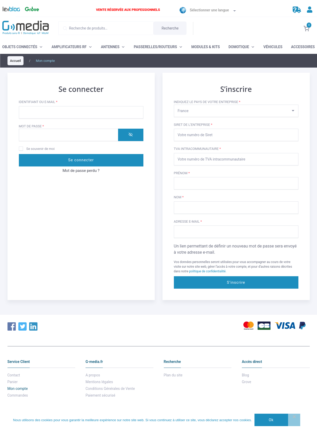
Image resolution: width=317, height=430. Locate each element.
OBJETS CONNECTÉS (19, 47)
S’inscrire (236, 282)
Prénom (182, 173)
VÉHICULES (273, 47)
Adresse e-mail (198, 221)
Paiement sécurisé (100, 395)
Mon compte (17, 389)
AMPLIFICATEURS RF (69, 47)
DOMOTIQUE (238, 47)
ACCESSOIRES (303, 47)
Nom (179, 197)
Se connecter (81, 160)
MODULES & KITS (205, 47)
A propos (93, 375)
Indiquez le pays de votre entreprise (207, 102)
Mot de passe (41, 126)
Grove (31, 10)
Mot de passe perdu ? (81, 170)
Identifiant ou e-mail (48, 101)
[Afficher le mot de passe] (130, 135)
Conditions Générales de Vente (110, 389)
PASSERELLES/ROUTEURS (155, 47)
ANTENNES (110, 47)
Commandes (17, 395)
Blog (8, 10)
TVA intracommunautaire (197, 149)
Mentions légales (99, 382)
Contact (13, 375)
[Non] (294, 420)
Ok (271, 420)
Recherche (170, 28)
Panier (12, 382)
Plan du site (173, 375)
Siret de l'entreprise (193, 125)
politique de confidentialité (207, 271)
